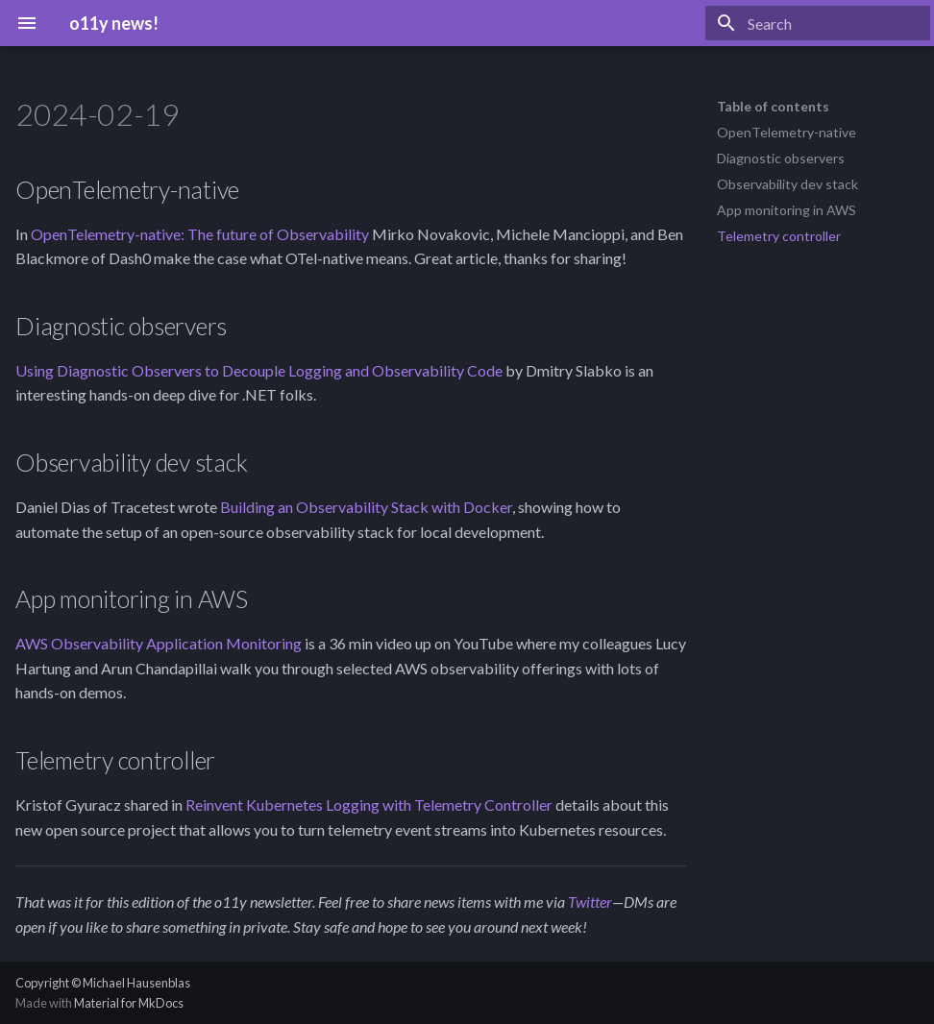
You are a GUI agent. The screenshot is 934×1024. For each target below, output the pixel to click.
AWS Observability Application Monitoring (158, 643)
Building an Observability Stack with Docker (366, 507)
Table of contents (773, 106)
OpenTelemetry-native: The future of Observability (200, 234)
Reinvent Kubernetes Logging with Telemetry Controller (369, 804)
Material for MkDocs (129, 1003)
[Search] (817, 23)
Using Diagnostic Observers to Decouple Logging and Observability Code (259, 370)
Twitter (590, 901)
